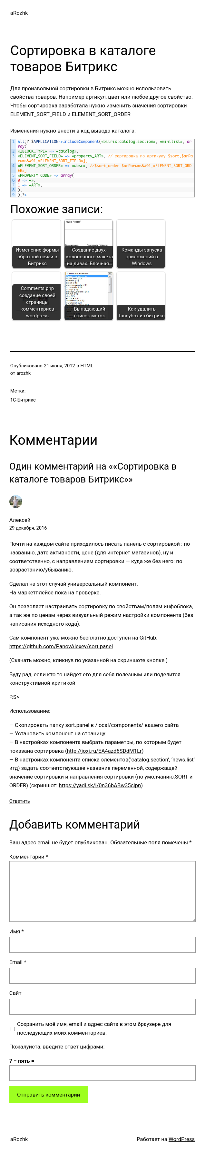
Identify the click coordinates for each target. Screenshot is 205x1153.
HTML (87, 366)
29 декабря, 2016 (28, 528)
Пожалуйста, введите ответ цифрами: (57, 1046)
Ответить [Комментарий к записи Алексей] (19, 801)
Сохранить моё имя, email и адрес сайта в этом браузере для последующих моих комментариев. (94, 1028)
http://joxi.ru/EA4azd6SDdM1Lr (104, 751)
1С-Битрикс (23, 400)
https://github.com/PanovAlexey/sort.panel (61, 646)
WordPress (182, 1139)
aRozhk (19, 13)
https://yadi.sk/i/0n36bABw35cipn (100, 785)
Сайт (15, 993)
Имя (16, 931)
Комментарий (28, 856)
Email (17, 962)
